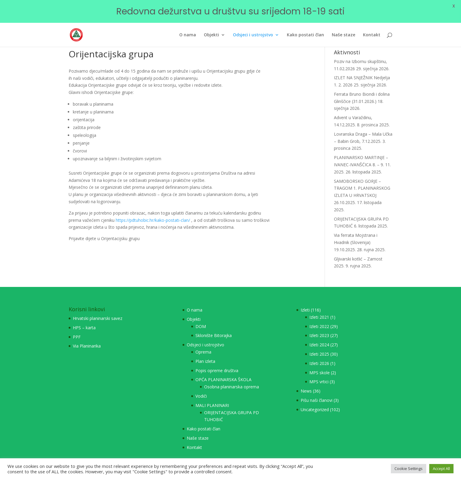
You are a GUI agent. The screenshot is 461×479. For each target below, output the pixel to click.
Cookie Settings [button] (408, 468)
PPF (77, 329)
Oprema (203, 344)
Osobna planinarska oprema (231, 378)
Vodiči (201, 388)
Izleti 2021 (319, 309)
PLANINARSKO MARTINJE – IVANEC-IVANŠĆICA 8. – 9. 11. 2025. (362, 157)
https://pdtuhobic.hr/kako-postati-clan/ (153, 212)
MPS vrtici (319, 374)
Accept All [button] (441, 468)
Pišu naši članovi (316, 392)
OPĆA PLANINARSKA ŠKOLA (223, 372)
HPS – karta (84, 319)
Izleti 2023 (319, 327)
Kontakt (194, 439)
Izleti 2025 (319, 346)
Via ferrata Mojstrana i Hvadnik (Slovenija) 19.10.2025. (355, 234)
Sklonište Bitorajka (213, 327)
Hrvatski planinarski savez (97, 310)
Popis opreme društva (216, 362)
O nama (194, 302)
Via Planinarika (87, 338)
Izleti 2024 (319, 337)
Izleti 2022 (319, 318)
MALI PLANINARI (212, 397)
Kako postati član (203, 420)
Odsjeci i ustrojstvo (205, 337)
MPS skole (319, 364)
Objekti (194, 311)
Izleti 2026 (319, 355)
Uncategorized (315, 401)
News (306, 383)
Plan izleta (205, 353)
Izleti (305, 302)
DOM (200, 318)
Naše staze (198, 430)
